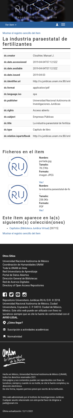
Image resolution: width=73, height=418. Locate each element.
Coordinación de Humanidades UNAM (23, 264)
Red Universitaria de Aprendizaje (20, 271)
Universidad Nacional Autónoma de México (26, 261)
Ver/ (41, 182)
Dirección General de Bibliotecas (20, 278)
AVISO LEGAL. (10, 317)
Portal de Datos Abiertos (16, 275)
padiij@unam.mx (10, 403)
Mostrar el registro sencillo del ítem (21, 33)
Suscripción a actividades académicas (26, 329)
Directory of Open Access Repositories (23, 285)
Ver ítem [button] (10, 24)
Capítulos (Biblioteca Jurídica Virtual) (29, 228)
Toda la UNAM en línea (15, 268)
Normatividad (12, 336)
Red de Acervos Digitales (16, 282)
